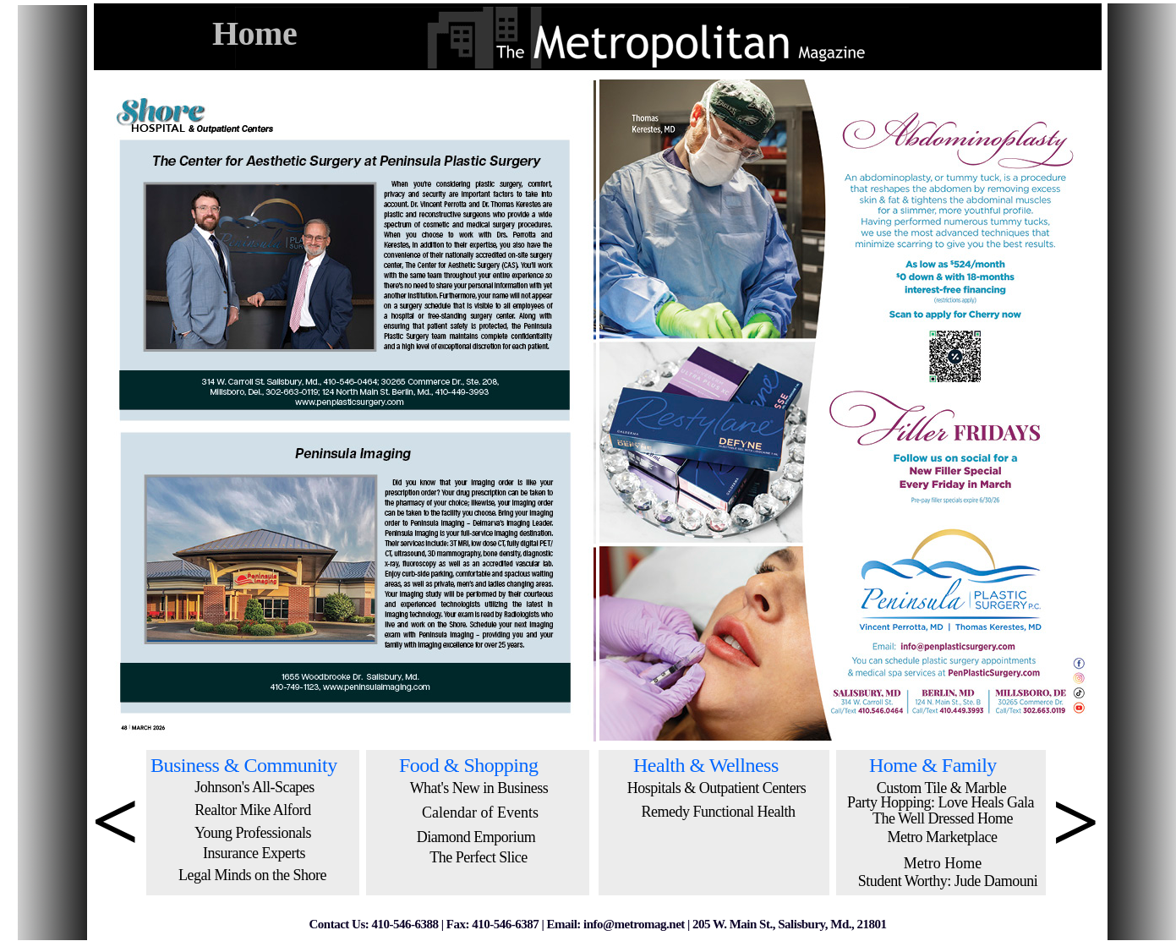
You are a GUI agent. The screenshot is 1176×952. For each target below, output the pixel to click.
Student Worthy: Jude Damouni (948, 881)
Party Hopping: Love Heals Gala (940, 802)
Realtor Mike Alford (252, 810)
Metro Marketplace (943, 837)
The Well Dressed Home (942, 818)
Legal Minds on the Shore (252, 875)
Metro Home (943, 863)
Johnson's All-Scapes (254, 787)
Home (254, 33)
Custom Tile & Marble (942, 788)
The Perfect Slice (478, 857)
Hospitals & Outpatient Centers (716, 788)
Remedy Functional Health (719, 811)
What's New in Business (479, 788)
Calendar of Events (480, 812)
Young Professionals (252, 832)
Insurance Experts (254, 853)
